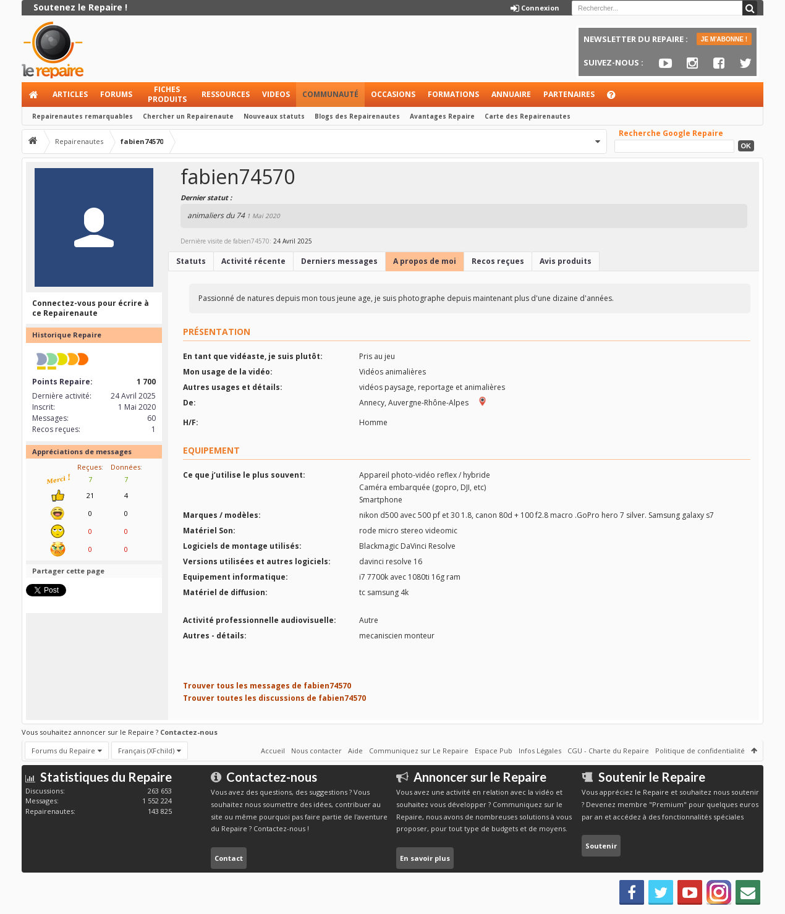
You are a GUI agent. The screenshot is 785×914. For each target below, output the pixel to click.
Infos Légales (540, 750)
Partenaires (569, 94)
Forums (116, 94)
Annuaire (511, 94)
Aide (355, 750)
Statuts (191, 261)
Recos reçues (498, 261)
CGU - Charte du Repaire (608, 750)
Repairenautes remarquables (82, 116)
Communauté (330, 94)
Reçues (89, 467)
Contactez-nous (189, 732)
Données (125, 467)
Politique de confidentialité (700, 750)
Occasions (393, 94)
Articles (70, 94)
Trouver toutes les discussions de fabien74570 (274, 698)
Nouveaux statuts (274, 116)
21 (90, 495)
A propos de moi (424, 261)
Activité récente (253, 261)
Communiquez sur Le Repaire (419, 750)
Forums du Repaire (63, 750)
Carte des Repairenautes (528, 116)
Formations (453, 94)
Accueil (34, 94)
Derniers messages (339, 261)
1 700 (146, 381)
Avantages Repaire (442, 116)
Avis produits (566, 261)
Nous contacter (316, 750)
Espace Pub (493, 750)
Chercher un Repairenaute (188, 116)
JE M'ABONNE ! (724, 39)
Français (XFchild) (146, 750)
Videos (276, 94)
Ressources (226, 94)
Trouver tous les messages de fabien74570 (267, 685)
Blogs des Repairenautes (357, 116)
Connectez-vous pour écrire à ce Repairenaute (90, 308)
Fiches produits (167, 94)
